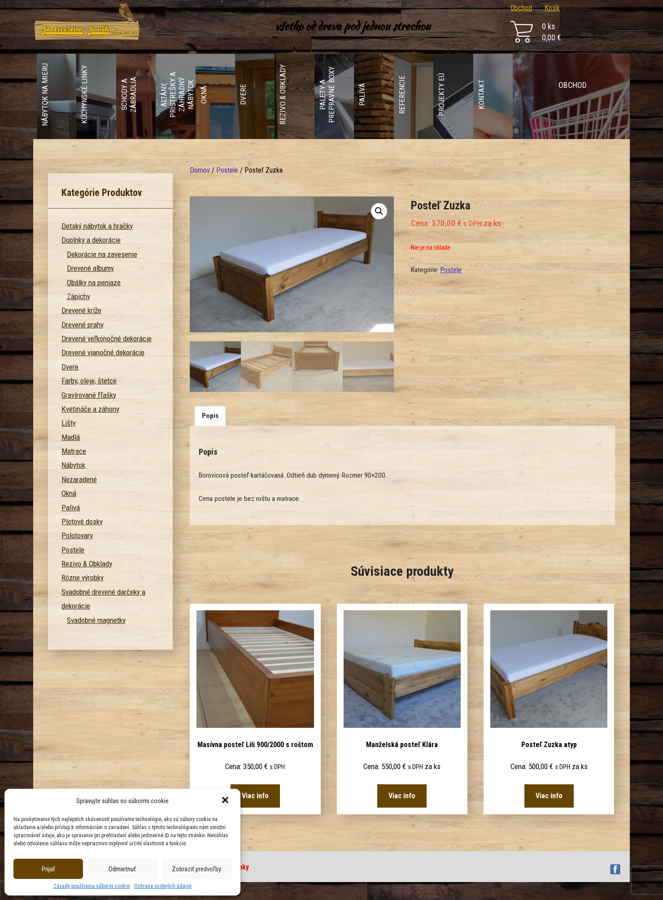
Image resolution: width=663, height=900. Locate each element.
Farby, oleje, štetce (89, 380)
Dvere (70, 366)
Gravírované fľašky (88, 395)
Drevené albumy (90, 268)
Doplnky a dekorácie (91, 239)
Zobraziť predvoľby (196, 869)
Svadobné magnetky (96, 620)
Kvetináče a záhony (90, 408)
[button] (226, 801)
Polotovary (77, 535)
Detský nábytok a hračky (97, 226)
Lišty (68, 422)
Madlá (70, 437)
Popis (210, 416)
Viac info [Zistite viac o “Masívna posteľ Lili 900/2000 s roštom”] (255, 795)
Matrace (73, 451)
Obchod (521, 8)
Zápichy (78, 296)
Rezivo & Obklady (86, 563)
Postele (227, 170)
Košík (552, 8)
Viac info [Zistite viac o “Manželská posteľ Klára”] (401, 795)
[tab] (210, 416)
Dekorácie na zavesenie (102, 254)
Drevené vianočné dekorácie (102, 352)
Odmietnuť (122, 869)
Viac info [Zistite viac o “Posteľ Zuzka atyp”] (549, 795)
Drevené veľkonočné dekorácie (106, 338)
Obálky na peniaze (94, 282)
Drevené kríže (81, 310)
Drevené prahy (82, 324)
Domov (200, 170)
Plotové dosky (82, 521)
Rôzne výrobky (82, 577)
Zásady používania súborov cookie (91, 886)
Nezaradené (79, 479)
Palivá (70, 507)
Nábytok (73, 465)
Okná (68, 493)
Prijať (48, 869)
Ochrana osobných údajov (163, 886)
